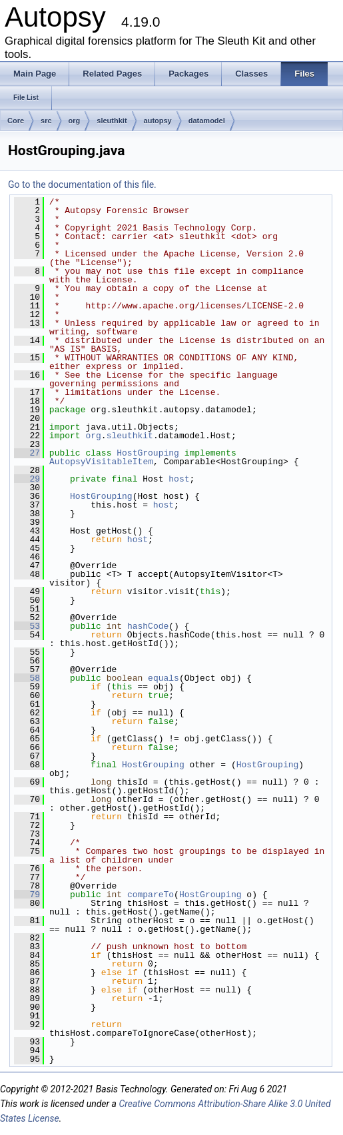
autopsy (158, 121)
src (46, 121)
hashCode (148, 626)
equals (163, 678)
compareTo (150, 895)
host (179, 479)
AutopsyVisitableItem (101, 462)
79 (27, 895)
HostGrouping (148, 453)
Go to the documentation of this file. (82, 184)
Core (15, 121)
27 (27, 453)
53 (27, 626)
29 (27, 479)
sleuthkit (112, 121)
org (75, 121)
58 (27, 678)
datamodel (206, 121)
